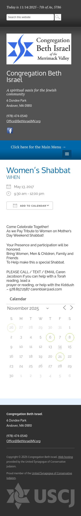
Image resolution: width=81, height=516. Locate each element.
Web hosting (65, 457)
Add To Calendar (29, 206)
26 (11, 327)
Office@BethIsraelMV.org (23, 121)
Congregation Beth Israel (33, 76)
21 (60, 357)
